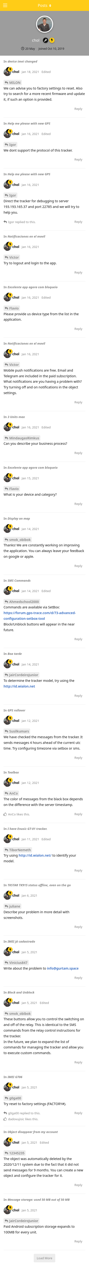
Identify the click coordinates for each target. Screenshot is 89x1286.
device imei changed (22, 61)
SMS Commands (19, 580)
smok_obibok (20, 539)
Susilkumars (19, 731)
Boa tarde (15, 654)
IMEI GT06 (15, 1077)
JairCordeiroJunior (23, 675)
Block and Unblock (21, 992)
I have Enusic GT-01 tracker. (27, 829)
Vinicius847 (18, 962)
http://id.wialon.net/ (35, 855)
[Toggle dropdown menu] (44, 5)
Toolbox (13, 772)
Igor (12, 144)
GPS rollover (16, 710)
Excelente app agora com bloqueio (33, 287)
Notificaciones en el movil (26, 236)
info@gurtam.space (63, 968)
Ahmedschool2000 (24, 601)
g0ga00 (15, 1098)
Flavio (14, 308)
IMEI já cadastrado (21, 941)
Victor (14, 257)
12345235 (16, 1153)
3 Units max (16, 417)
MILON (15, 82)
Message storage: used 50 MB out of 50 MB (39, 1199)
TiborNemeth (20, 850)
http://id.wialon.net (19, 686)
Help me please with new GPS (29, 123)
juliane (14, 906)
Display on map (19, 518)
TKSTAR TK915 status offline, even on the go (39, 885)
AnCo (13, 793)
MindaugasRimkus (24, 438)
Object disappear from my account (33, 1132)
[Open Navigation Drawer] (4, 5)
